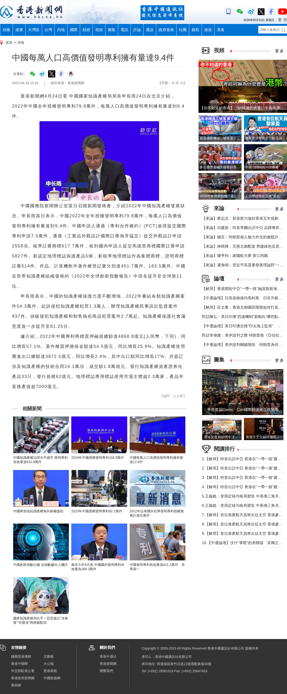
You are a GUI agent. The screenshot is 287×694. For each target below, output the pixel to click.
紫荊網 (16, 685)
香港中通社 (108, 656)
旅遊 (208, 30)
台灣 (48, 30)
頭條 (6, 30)
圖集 (112, 30)
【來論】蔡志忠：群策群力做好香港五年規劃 (240, 218)
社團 (183, 30)
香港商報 (50, 671)
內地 (61, 30)
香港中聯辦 (19, 664)
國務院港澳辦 (21, 656)
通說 (150, 30)
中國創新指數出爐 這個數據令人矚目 (40, 565)
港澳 (19, 30)
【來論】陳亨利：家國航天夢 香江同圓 (235, 256)
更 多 (279, 51)
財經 (86, 30)
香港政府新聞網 (22, 678)
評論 (137, 30)
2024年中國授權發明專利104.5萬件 (97, 457)
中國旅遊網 (52, 678)
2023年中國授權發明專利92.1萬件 (96, 511)
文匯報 (49, 656)
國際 (73, 30)
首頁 (9, 42)
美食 (221, 30)
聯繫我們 (106, 671)
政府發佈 (166, 30)
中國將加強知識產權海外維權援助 (38, 511)
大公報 (49, 664)
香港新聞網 (108, 664)
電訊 (124, 30)
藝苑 (195, 30)
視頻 (99, 30)
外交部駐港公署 (22, 671)
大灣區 (33, 30)
